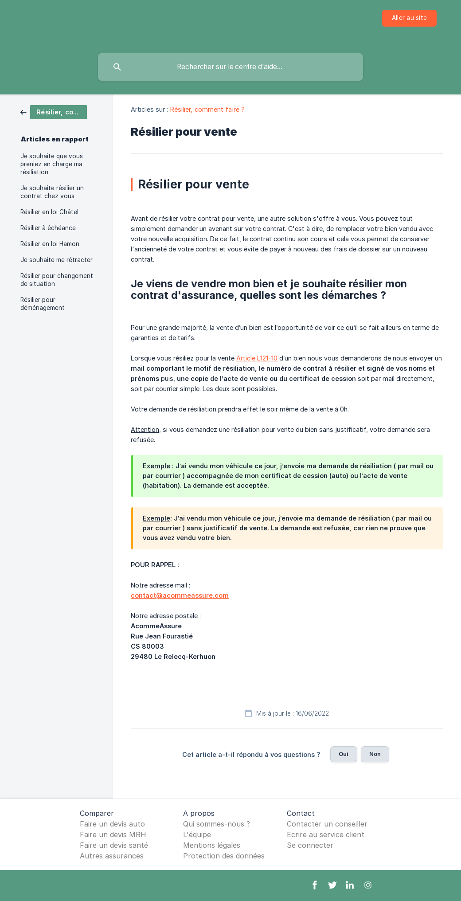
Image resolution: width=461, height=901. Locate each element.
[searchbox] (230, 67)
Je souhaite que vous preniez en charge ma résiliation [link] (51, 164)
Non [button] (375, 753)
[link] (53, 111)
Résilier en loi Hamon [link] (49, 243)
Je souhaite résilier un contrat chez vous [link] (52, 192)
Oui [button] (343, 753)
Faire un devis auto (112, 823)
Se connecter (310, 845)
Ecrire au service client (325, 834)
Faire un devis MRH (113, 834)
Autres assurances (112, 855)
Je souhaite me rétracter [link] (56, 259)
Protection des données (224, 855)
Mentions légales (211, 845)
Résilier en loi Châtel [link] (49, 211)
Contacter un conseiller (327, 823)
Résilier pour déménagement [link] (42, 303)
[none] (409, 18)
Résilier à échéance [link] (48, 227)
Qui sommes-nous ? (216, 823)
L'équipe (197, 834)
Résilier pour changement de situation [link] (56, 279)
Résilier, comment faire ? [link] (207, 109)
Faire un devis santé (114, 845)
